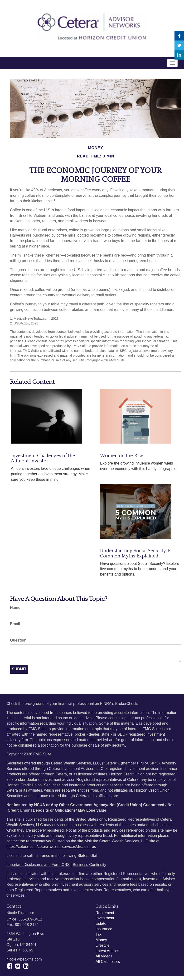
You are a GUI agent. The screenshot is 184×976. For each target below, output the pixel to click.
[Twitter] (179, 45)
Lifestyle (103, 945)
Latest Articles (107, 951)
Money (101, 940)
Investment (105, 918)
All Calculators (108, 962)
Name (15, 608)
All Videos (104, 956)
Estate (101, 923)
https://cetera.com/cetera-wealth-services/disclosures (51, 847)
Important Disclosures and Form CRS (38, 865)
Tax (99, 934)
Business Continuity (89, 865)
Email (15, 624)
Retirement (105, 913)
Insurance (104, 929)
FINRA (143, 763)
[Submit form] (19, 669)
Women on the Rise (121, 455)
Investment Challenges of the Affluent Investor (43, 458)
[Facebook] (179, 35)
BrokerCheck (126, 704)
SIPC (154, 763)
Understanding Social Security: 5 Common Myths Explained (135, 553)
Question (18, 640)
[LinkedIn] (179, 55)
